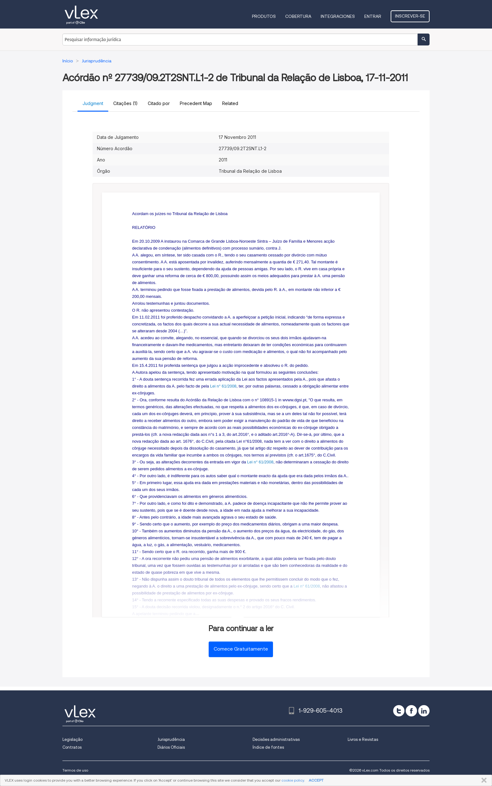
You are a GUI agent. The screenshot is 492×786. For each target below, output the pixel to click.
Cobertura (298, 16)
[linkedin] (424, 710)
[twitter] (398, 710)
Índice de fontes (268, 747)
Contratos (72, 747)
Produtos (264, 16)
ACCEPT (316, 780)
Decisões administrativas (276, 739)
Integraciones (338, 16)
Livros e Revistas (363, 739)
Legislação (72, 739)
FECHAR (483, 780)
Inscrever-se (410, 15)
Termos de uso (75, 770)
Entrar (372, 16)
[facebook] (411, 710)
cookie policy (292, 780)
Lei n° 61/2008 (223, 386)
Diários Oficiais (171, 747)
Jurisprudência (171, 739)
